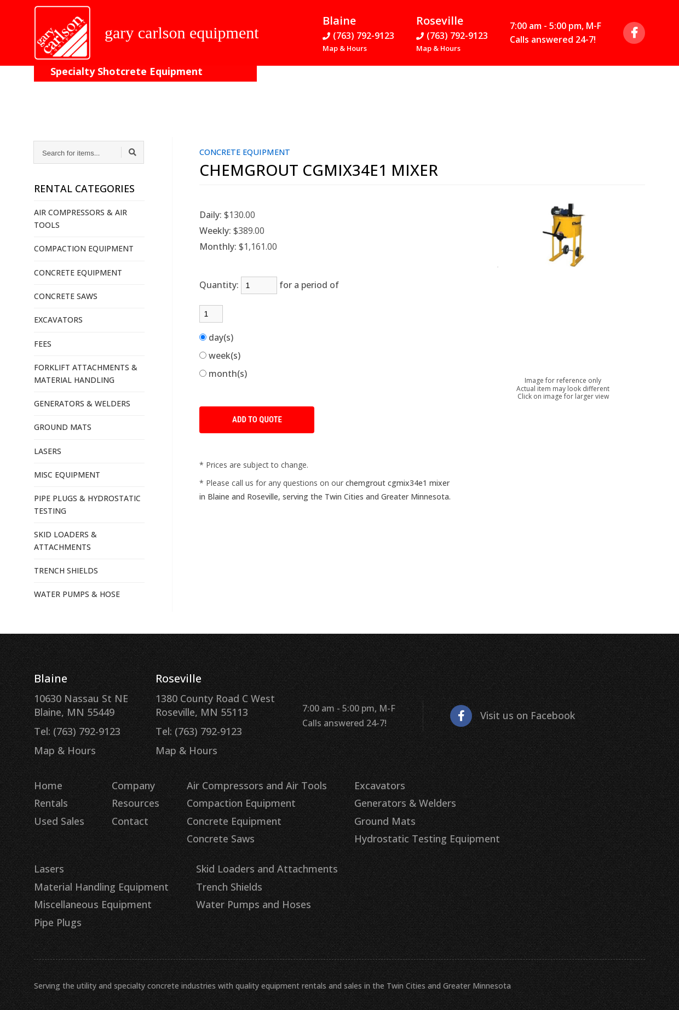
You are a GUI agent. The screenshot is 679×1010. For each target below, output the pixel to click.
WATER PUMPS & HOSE (77, 594)
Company (180, 87)
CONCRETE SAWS (65, 296)
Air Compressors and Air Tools (238, 778)
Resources (242, 87)
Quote (614, 87)
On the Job (117, 87)
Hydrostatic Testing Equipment (393, 826)
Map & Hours (345, 50)
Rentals (50, 794)
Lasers (500, 778)
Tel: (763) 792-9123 (73, 728)
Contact (300, 87)
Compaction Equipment (225, 794)
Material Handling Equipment (548, 794)
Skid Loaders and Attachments (98, 854)
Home (47, 778)
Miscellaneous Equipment (540, 810)
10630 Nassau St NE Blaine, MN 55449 (75, 704)
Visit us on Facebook (485, 712)
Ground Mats (355, 810)
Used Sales (56, 810)
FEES (42, 343)
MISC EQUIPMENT (67, 474)
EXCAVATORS (58, 319)
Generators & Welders (373, 794)
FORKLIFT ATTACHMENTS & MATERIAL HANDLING (85, 373)
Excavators (350, 778)
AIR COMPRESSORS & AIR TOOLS (80, 218)
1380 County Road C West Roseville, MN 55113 (198, 704)
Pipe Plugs (508, 826)
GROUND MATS (62, 427)
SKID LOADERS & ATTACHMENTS (65, 540)
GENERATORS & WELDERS (82, 403)
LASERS (47, 451)
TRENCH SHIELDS (66, 570)
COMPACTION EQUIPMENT (84, 248)
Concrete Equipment (219, 810)
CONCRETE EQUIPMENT (78, 272)
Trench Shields (64, 870)
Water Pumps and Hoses (85, 886)
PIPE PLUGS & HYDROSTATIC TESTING (87, 504)
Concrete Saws (207, 826)
